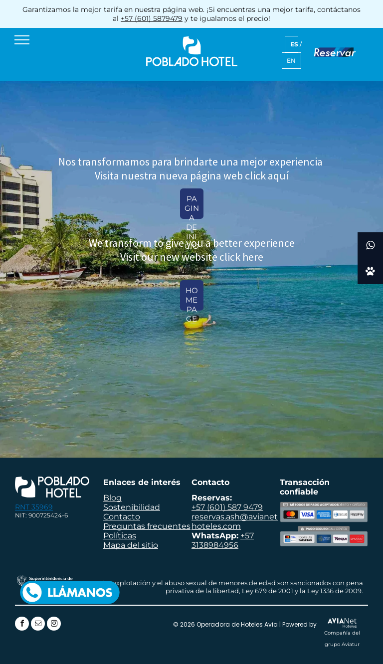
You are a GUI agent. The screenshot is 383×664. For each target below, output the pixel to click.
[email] (38, 625)
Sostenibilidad (131, 507)
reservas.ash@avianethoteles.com (235, 521)
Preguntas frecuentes (147, 526)
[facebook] (22, 625)
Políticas (119, 535)
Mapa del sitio (130, 545)
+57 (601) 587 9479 (227, 507)
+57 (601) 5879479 (152, 18)
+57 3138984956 (223, 540)
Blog (112, 497)
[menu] (22, 40)
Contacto (121, 516)
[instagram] (54, 625)
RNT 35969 (34, 506)
